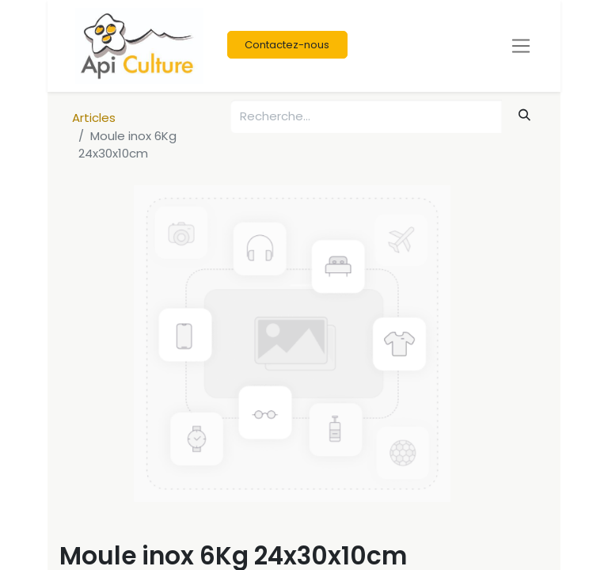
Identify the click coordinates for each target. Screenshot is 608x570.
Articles (94, 117)
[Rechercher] (525, 115)
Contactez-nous (287, 44)
